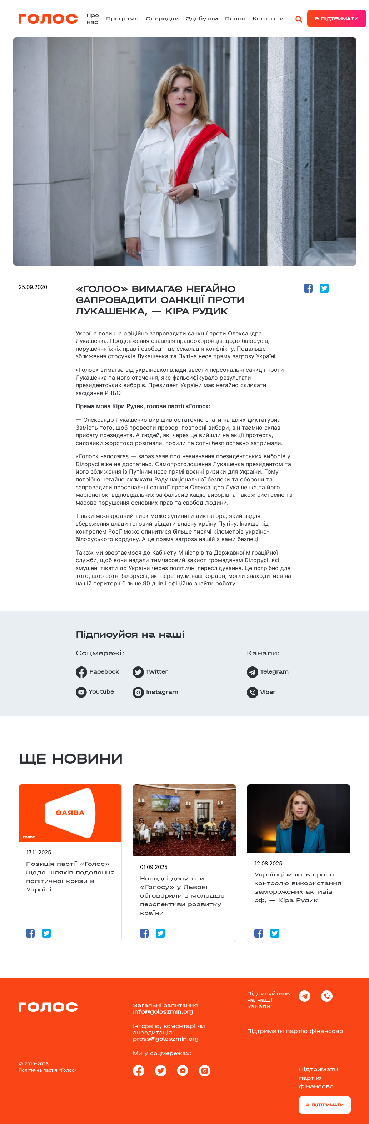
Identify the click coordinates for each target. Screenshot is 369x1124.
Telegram (268, 672)
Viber (261, 692)
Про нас (92, 18)
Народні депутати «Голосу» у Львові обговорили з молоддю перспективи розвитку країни (182, 895)
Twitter (150, 672)
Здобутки (202, 18)
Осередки (162, 18)
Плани (235, 18)
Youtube (95, 692)
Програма (122, 18)
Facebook (97, 672)
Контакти (268, 18)
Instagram (155, 692)
